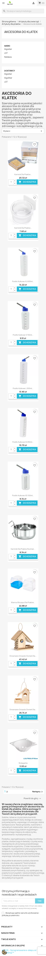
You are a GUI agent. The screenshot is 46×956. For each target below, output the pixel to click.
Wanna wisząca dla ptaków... (23, 602)
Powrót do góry (33, 798)
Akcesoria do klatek (21, 32)
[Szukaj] (23, 11)
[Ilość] (10, 182)
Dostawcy (9, 70)
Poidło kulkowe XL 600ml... (23, 281)
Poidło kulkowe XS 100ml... (23, 495)
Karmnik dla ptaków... (23, 174)
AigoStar (8, 78)
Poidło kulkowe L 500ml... (23, 388)
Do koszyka (27, 182)
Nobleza (8, 57)
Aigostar (8, 49)
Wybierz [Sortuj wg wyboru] (23, 131)
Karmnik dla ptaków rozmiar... (23, 549)
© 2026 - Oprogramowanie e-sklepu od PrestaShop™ (19, 951)
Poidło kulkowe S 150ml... (23, 335)
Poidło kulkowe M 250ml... (23, 442)
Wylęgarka (23, 763)
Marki (7, 46)
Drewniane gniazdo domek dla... (23, 656)
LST (6, 53)
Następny (37, 791)
